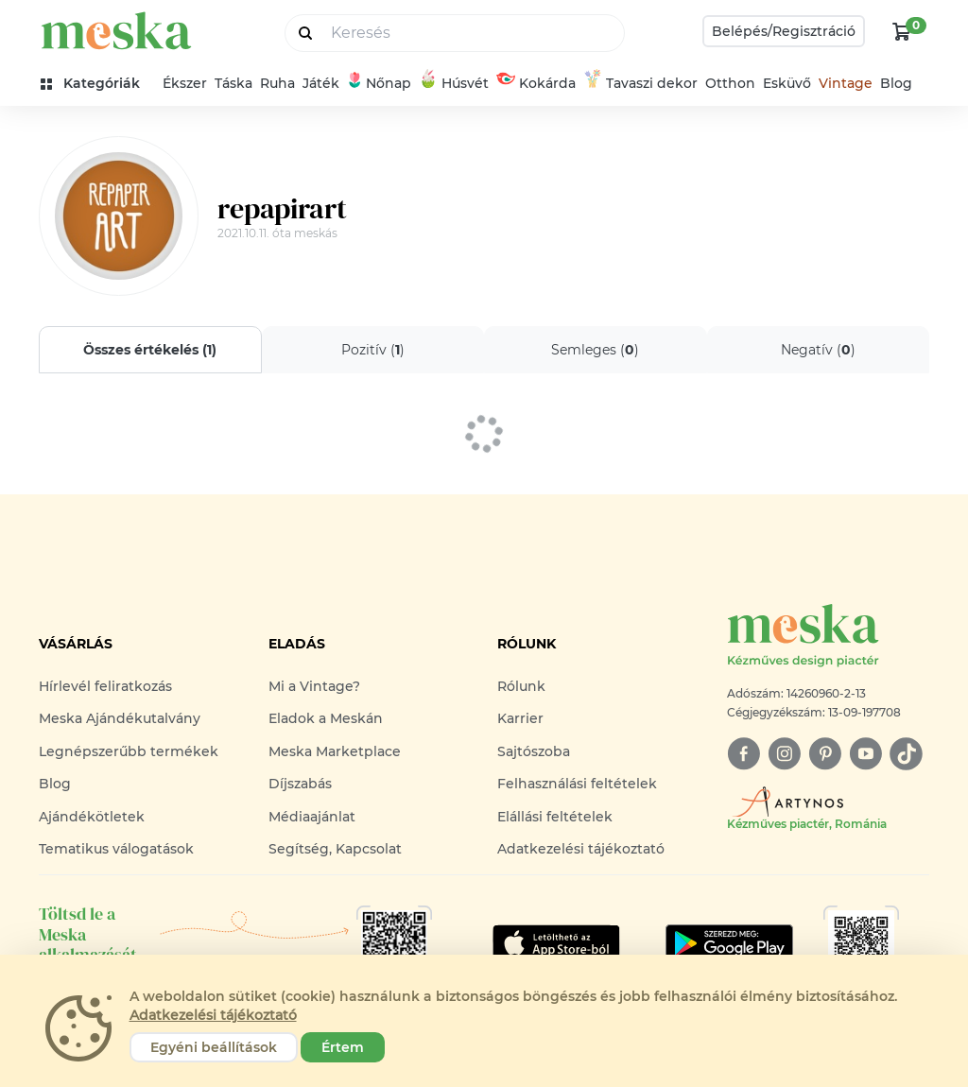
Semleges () (595, 349)
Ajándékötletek (92, 816)
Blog (896, 83)
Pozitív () (373, 349)
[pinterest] (824, 753)
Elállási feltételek (555, 816)
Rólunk (521, 686)
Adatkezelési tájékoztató (581, 848)
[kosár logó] (901, 31)
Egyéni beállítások (213, 1047)
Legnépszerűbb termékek (128, 751)
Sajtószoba (533, 751)
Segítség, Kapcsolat (335, 848)
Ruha (277, 83)
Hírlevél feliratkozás (105, 686)
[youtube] (865, 753)
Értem (342, 1047)
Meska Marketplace (334, 751)
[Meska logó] (828, 636)
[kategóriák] (98, 84)
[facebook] (743, 753)
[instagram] (784, 753)
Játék (320, 83)
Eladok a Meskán (325, 718)
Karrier (520, 718)
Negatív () (818, 349)
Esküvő (787, 83)
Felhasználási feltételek (577, 783)
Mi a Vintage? (314, 686)
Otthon (730, 83)
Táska (233, 83)
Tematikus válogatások (116, 848)
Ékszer (185, 83)
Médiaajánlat (311, 816)
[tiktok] (906, 753)
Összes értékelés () (149, 349)
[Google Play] (556, 943)
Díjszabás (300, 783)
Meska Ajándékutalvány (119, 718)
